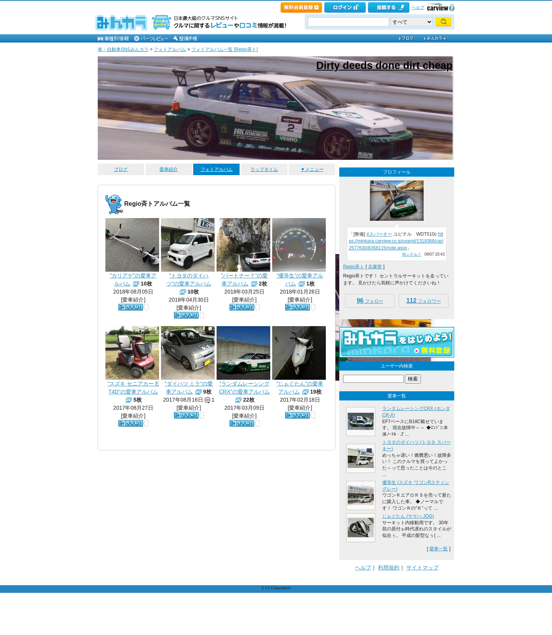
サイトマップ (422, 567)
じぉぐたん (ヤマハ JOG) (408, 516)
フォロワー (423, 300)
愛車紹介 (168, 169)
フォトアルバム (170, 49)
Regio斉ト (353, 266)
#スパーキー (379, 234)
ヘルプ (418, 7)
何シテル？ (411, 254)
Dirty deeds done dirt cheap (384, 65)
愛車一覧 (438, 548)
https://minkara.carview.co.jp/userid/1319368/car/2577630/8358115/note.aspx (396, 241)
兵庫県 (375, 266)
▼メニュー (312, 169)
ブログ (121, 169)
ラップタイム (264, 169)
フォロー (369, 300)
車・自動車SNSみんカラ (123, 49)
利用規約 (388, 567)
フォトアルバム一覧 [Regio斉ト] (224, 49)
